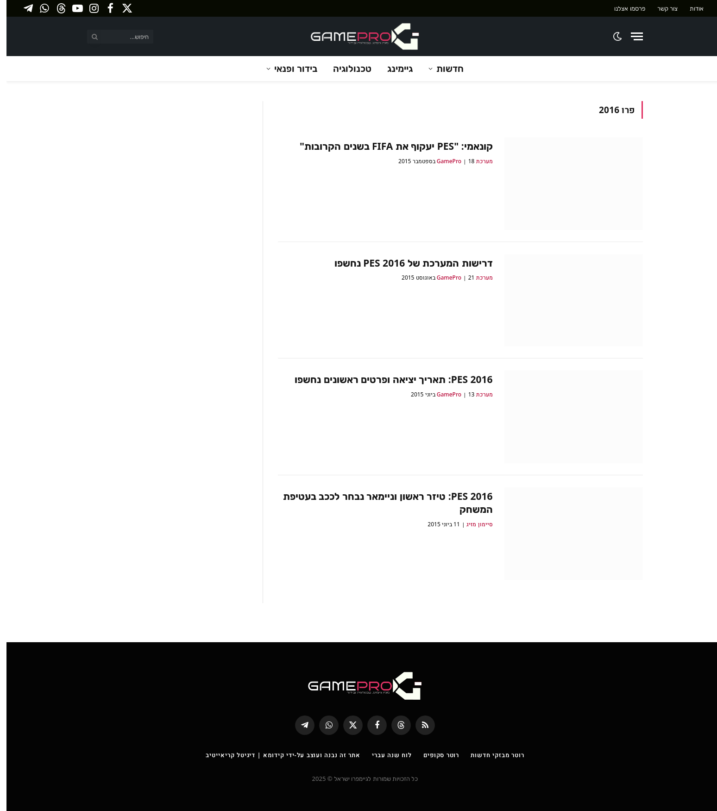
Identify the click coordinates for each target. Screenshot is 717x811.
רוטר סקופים (435, 755)
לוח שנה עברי (385, 755)
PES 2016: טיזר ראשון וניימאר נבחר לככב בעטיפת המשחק (381, 503)
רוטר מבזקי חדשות (490, 755)
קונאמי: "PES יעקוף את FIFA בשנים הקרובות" (389, 146)
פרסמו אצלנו (623, 8)
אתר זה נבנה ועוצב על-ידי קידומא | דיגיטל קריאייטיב (276, 755)
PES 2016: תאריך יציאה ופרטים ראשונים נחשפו (387, 379)
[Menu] (630, 36)
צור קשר (661, 8)
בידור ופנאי (289, 68)
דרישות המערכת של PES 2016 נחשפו (407, 262)
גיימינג (393, 68)
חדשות (443, 68)
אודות (690, 8)
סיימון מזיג (473, 524)
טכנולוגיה (346, 68)
